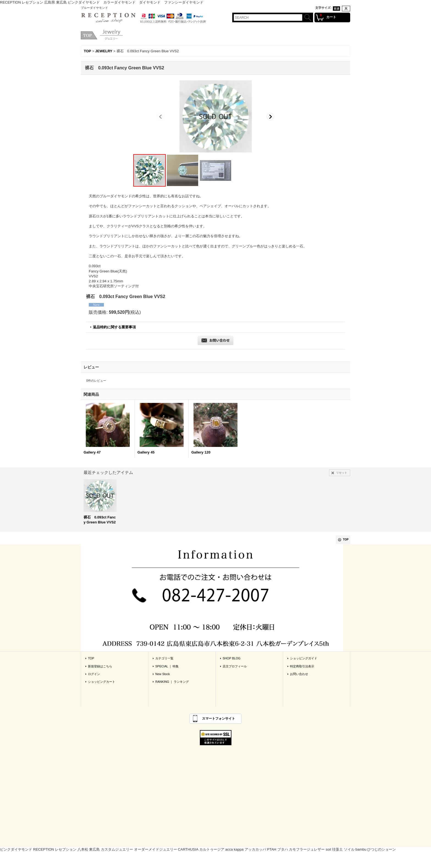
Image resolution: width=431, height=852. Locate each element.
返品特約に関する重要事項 (114, 327)
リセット (341, 472)
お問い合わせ (299, 674)
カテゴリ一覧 (164, 658)
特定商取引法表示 (302, 666)
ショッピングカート (101, 681)
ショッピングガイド (303, 658)
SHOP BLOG (232, 658)
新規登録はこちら (100, 666)
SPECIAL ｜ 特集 (167, 666)
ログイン (94, 674)
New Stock (162, 674)
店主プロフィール (235, 666)
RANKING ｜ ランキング (172, 681)
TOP (346, 539)
